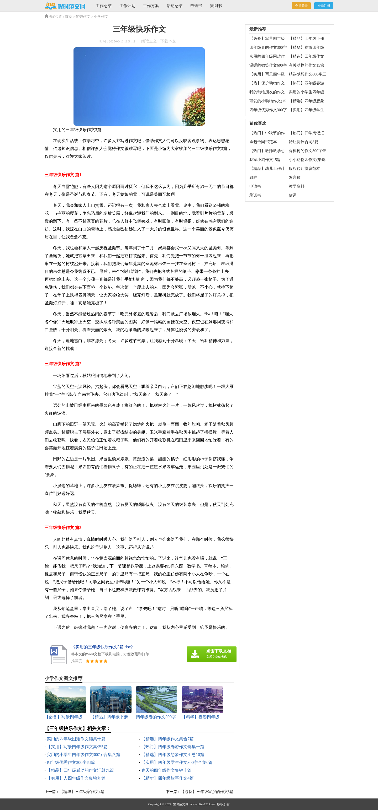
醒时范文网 (180, 804)
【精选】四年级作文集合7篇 (167, 739)
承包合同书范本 (263, 142)
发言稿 (295, 177)
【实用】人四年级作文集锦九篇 (76, 778)
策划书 (216, 6)
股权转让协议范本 (304, 168)
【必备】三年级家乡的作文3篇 (207, 792)
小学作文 (101, 17)
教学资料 (296, 186)
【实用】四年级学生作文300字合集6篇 (177, 762)
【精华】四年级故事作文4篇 (167, 778)
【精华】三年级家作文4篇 (82, 792)
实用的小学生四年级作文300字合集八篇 (83, 754)
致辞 (253, 177)
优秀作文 (83, 17)
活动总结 (174, 6)
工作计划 (127, 6)
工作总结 (104, 6)
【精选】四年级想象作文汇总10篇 (172, 754)
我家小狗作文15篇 (265, 160)
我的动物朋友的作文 (267, 92)
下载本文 (168, 41)
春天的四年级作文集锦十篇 (166, 770)
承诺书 (255, 195)
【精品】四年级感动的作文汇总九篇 (80, 770)
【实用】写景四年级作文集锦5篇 (77, 746)
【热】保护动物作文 (267, 83)
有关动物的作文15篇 (306, 65)
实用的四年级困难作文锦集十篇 (76, 739)
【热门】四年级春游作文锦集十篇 (172, 746)
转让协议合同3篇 (303, 142)
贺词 (293, 195)
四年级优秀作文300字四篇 (71, 762)
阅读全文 (149, 41)
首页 (68, 17)
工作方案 (151, 6)
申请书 (196, 6)
